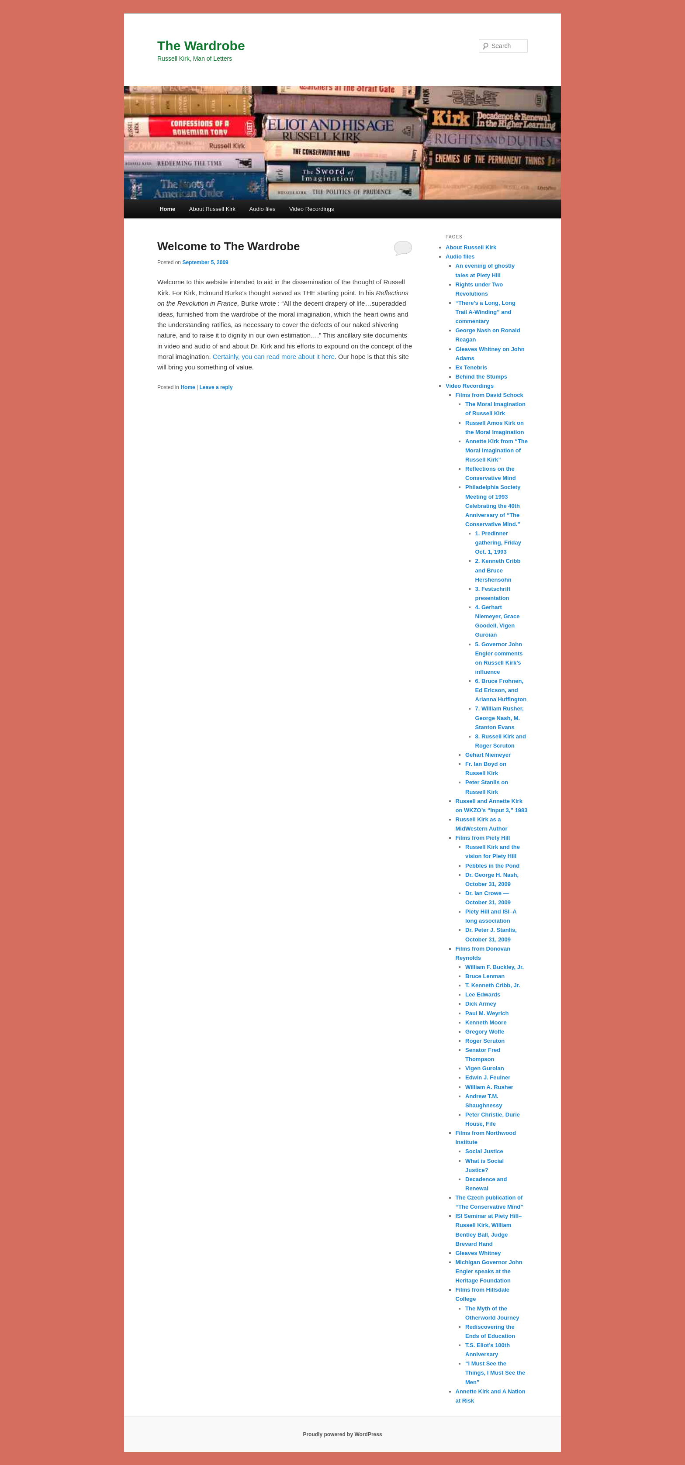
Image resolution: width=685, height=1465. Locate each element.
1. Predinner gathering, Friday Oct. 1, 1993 (498, 542)
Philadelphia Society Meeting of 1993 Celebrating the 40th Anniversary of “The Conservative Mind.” (492, 505)
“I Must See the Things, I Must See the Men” (495, 1372)
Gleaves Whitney (478, 1253)
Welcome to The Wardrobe (228, 246)
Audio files (262, 209)
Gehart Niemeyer (488, 754)
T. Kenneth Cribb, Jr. (492, 985)
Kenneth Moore (486, 1022)
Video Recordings (311, 209)
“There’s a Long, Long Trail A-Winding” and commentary (485, 312)
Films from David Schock (489, 395)
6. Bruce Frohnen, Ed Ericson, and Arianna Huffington (501, 690)
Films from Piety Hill (483, 837)
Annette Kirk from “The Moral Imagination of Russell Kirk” (496, 450)
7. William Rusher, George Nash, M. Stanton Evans (499, 717)
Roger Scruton (485, 1041)
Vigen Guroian (484, 1068)
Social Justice (484, 1151)
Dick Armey (480, 1003)
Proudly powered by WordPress (342, 1434)
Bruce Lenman (485, 976)
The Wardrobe (201, 45)
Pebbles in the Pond (492, 865)
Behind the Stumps (481, 376)
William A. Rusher (489, 1087)
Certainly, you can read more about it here (274, 356)
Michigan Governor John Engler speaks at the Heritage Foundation (489, 1271)
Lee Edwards (482, 994)
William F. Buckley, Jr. (494, 967)
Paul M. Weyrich (487, 1013)
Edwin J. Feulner (487, 1077)
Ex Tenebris (472, 367)
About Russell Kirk (212, 209)
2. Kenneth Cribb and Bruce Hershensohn (498, 570)
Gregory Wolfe (484, 1031)
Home (167, 209)
